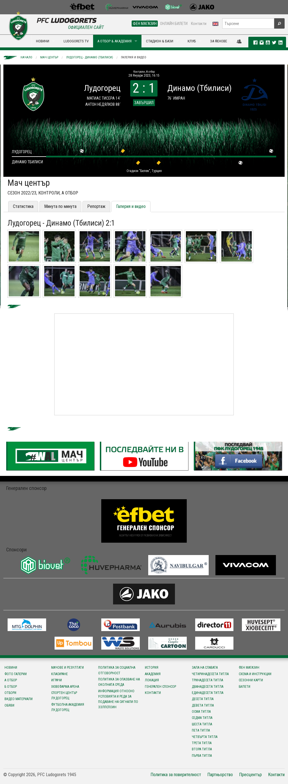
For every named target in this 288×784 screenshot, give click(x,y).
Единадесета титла (207, 693)
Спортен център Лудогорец (64, 695)
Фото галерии (15, 674)
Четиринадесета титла (210, 674)
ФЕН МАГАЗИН (145, 23)
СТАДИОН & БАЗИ (159, 41)
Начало (26, 57)
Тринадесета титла (207, 680)
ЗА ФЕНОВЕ (218, 41)
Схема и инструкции (255, 674)
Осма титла (201, 712)
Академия (153, 674)
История (151, 668)
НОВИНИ (42, 41)
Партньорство (220, 774)
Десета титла (202, 699)
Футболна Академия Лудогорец (67, 707)
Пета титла (201, 730)
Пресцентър (250, 774)
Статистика (23, 206)
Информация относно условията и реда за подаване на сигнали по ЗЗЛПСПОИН (118, 699)
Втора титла (202, 749)
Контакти (198, 23)
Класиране (59, 674)
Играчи (56, 680)
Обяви (9, 705)
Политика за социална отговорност (116, 670)
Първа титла (202, 756)
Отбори (10, 693)
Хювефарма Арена (65, 687)
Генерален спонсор (160, 687)
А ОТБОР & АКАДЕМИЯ (114, 41)
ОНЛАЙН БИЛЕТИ (174, 23)
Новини (10, 668)
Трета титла (202, 743)
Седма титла (202, 718)
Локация (152, 680)
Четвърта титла (204, 737)
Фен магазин (249, 668)
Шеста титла (202, 724)
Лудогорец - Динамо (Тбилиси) (89, 57)
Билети (244, 687)
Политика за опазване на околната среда (119, 682)
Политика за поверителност (175, 774)
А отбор (10, 680)
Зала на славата (205, 668)
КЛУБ (192, 41)
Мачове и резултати (67, 668)
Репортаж (96, 206)
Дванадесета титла (207, 687)
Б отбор (10, 687)
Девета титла (203, 705)
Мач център (49, 57)
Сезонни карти (251, 680)
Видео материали (18, 699)
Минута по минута (60, 206)
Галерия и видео (133, 57)
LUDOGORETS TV (76, 41)
